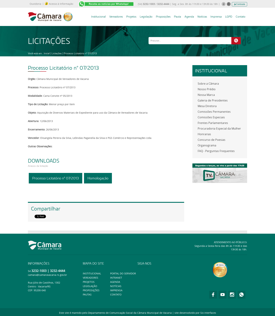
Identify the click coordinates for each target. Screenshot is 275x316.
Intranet (116, 277)
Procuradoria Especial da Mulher (219, 128)
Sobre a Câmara (208, 83)
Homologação (98, 178)
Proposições (163, 16)
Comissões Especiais (211, 117)
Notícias (202, 16)
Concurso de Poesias (211, 140)
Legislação (146, 16)
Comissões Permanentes (214, 112)
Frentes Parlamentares (213, 123)
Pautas (87, 294)
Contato (240, 16)
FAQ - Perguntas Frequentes (216, 151)
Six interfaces (208, 312)
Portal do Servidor (123, 273)
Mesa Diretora (207, 106)
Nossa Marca (206, 95)
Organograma (207, 145)
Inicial (47, 53)
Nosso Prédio (207, 89)
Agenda (189, 16)
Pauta (177, 16)
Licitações (57, 53)
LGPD (228, 16)
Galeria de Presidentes (213, 100)
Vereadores (116, 16)
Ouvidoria (35, 4)
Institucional (98, 16)
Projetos (131, 16)
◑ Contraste (239, 4)
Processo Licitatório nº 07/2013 (80, 53)
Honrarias (204, 134)
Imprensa (216, 16)
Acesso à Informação (59, 4)
